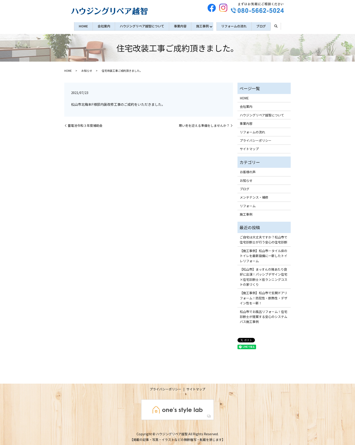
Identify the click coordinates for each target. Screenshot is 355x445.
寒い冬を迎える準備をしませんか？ (204, 125)
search (278, 26)
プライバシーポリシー (255, 139)
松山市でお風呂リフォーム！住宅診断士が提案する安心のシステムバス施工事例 (263, 316)
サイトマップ (249, 148)
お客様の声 (248, 171)
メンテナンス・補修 (254, 197)
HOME (81, 26)
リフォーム (248, 205)
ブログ (263, 26)
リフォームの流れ (235, 26)
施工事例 (203, 26)
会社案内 (102, 26)
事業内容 (180, 26)
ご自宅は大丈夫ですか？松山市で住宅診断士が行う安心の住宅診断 (263, 239)
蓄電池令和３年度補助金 (85, 125)
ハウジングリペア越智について (141, 26)
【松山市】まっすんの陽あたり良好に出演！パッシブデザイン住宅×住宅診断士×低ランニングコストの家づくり (263, 276)
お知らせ (86, 70)
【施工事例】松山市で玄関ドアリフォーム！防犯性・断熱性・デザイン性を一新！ (263, 297)
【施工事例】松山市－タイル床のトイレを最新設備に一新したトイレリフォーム (263, 255)
